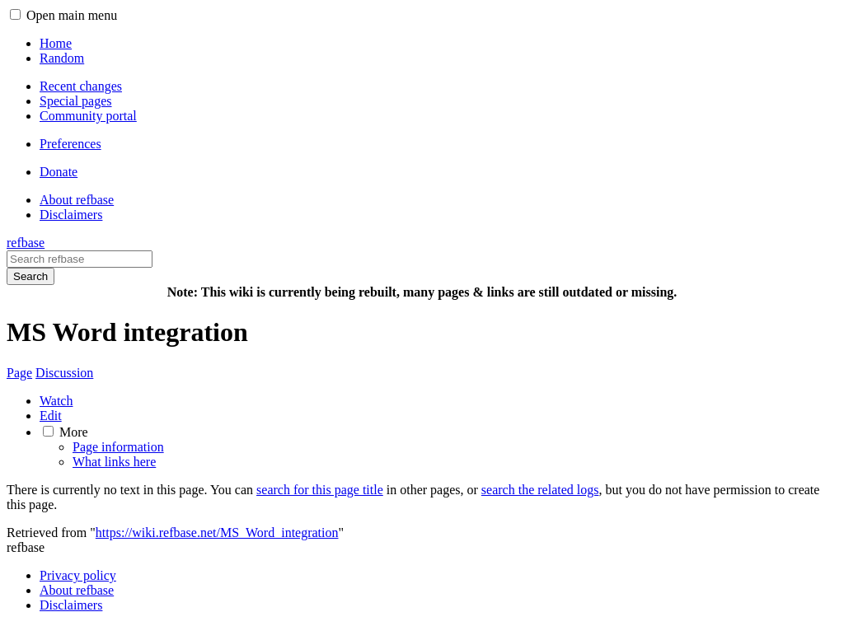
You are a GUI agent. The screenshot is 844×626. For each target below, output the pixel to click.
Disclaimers (71, 605)
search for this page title (319, 490)
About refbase (77, 590)
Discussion (64, 373)
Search (30, 276)
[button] (15, 14)
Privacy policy (78, 575)
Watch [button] (56, 401)
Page (19, 373)
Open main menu (71, 15)
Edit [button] (51, 416)
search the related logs (540, 490)
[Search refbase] (79, 259)
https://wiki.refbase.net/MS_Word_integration (217, 533)
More (73, 432)
